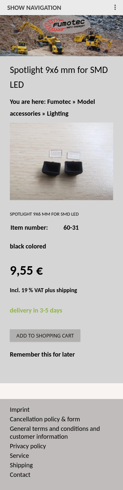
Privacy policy (28, 446)
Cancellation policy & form (45, 419)
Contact (20, 474)
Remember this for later (42, 354)
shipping (66, 290)
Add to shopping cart (45, 335)
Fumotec (59, 101)
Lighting (57, 113)
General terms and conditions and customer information (55, 432)
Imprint (20, 409)
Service (19, 455)
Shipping (21, 465)
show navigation (34, 8)
